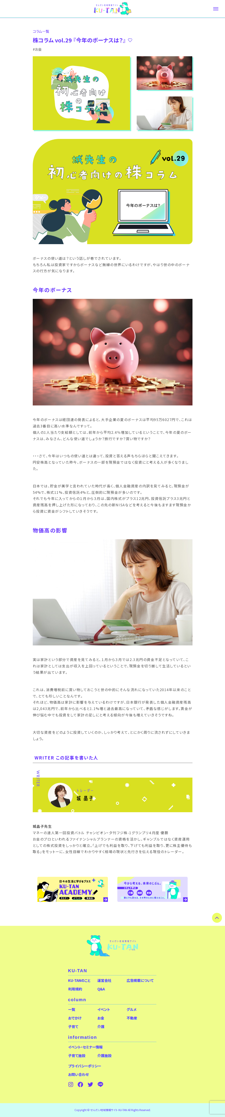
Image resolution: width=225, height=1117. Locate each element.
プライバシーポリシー (84, 1065)
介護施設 (104, 1055)
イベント (103, 1009)
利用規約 (75, 989)
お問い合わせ (78, 1074)
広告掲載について (140, 980)
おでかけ (75, 1018)
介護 (100, 1026)
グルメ (131, 1009)
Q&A (101, 989)
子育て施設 (76, 1055)
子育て (73, 1026)
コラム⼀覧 (41, 31)
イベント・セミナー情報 (85, 1047)
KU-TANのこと (79, 980)
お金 (100, 1018)
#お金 (37, 49)
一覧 (71, 1009)
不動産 (132, 1018)
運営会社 (104, 980)
